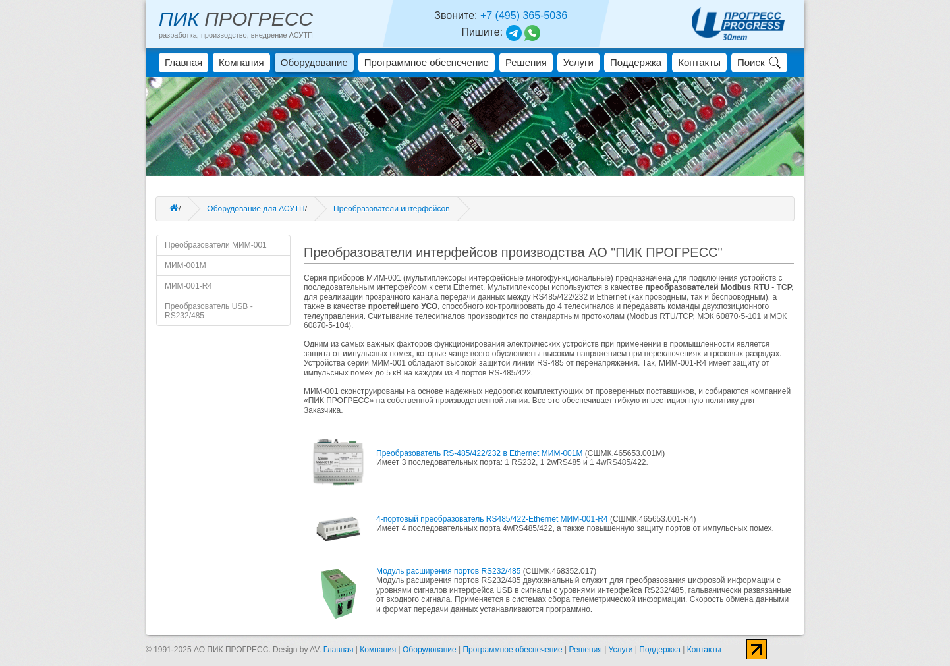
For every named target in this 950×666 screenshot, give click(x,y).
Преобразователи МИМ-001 (216, 245)
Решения (526, 62)
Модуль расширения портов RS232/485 (449, 571)
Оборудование (314, 62)
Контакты (699, 62)
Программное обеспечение (426, 62)
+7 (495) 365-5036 (523, 15)
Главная (183, 62)
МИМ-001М (185, 265)
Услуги (578, 62)
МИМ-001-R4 (188, 286)
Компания (241, 62)
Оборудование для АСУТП (255, 208)
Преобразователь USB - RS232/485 (209, 311)
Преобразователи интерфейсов (391, 208)
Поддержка (635, 62)
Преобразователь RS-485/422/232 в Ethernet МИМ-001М (480, 453)
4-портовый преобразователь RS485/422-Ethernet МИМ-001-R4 (493, 519)
